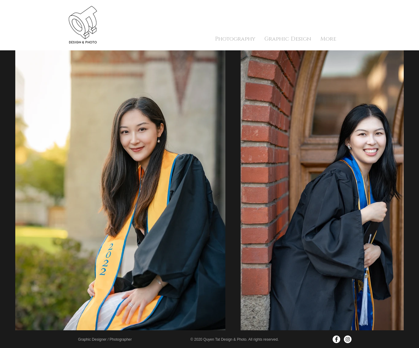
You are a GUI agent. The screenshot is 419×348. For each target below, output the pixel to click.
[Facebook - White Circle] (336, 339)
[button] (235, 39)
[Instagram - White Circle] (348, 339)
